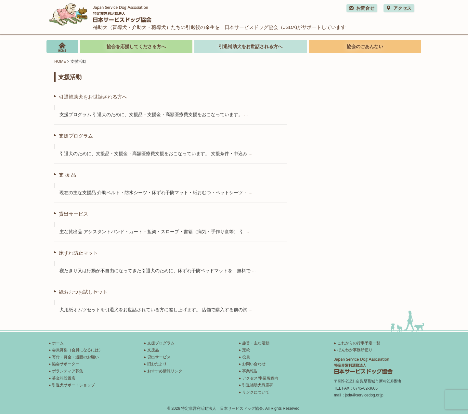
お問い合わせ (254, 364)
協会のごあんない (365, 46)
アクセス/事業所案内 (260, 378)
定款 (246, 350)
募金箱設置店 (63, 378)
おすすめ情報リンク (164, 371)
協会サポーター (65, 364)
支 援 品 (67, 174)
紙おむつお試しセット (83, 291)
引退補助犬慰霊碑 (257, 385)
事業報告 (250, 371)
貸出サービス (73, 213)
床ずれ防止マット (78, 252)
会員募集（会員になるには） (77, 350)
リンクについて (255, 392)
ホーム (58, 343)
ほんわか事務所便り (354, 350)
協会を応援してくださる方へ (136, 46)
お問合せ (361, 8)
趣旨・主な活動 (255, 343)
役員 (246, 357)
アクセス (398, 8)
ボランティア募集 (67, 371)
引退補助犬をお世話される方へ (250, 46)
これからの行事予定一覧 (358, 343)
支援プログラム (76, 135)
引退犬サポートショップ (73, 385)
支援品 (153, 350)
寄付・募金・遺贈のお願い (75, 357)
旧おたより (157, 364)
